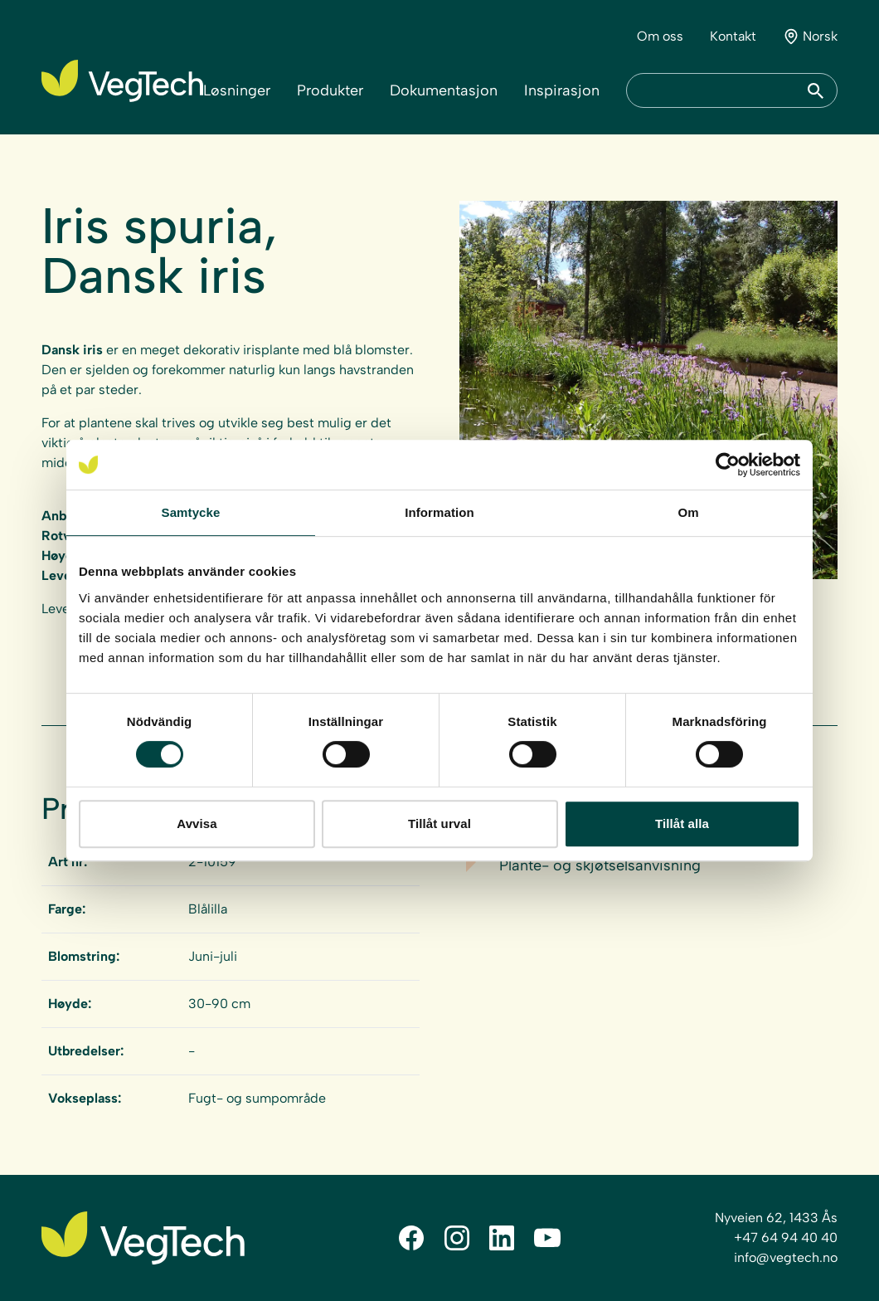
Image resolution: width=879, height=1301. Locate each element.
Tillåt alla (682, 823)
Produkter (330, 90)
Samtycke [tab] (191, 512)
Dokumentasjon (444, 90)
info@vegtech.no (786, 1257)
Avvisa (196, 823)
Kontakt (733, 36)
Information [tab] (439, 512)
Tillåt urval (439, 823)
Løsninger (236, 90)
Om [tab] (687, 512)
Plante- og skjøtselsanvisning (600, 865)
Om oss (660, 36)
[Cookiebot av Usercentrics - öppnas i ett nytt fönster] (727, 464)
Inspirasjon (562, 90)
